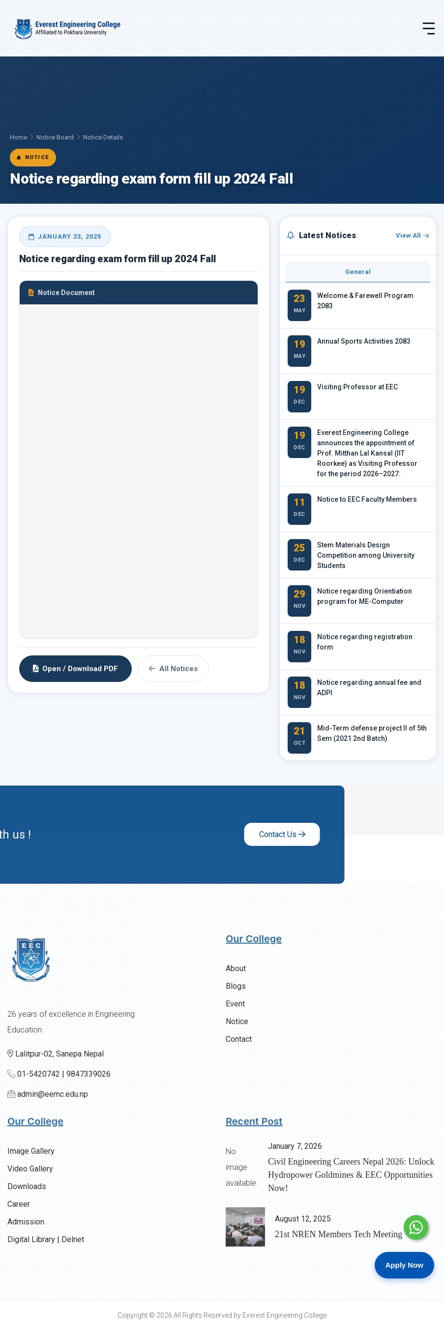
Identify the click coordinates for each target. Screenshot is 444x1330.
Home (18, 137)
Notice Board (55, 137)
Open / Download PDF (75, 668)
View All (412, 235)
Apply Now (404, 1265)
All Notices (173, 668)
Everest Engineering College (284, 1315)
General (358, 271)
